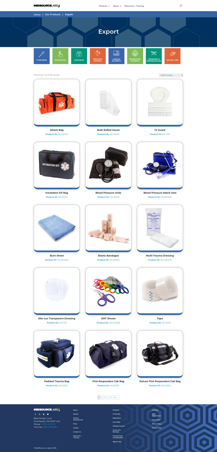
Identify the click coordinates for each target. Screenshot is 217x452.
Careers (75, 428)
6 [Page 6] (114, 397)
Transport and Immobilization (118, 437)
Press (75, 424)
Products (103, 6)
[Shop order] (171, 75)
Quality (75, 414)
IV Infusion (116, 414)
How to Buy (156, 420)
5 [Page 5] (111, 397)
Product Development (78, 419)
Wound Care (117, 442)
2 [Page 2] (101, 397)
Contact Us (77, 432)
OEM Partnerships (156, 415)
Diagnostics (117, 418)
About (116, 6)
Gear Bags (116, 422)
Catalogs (155, 410)
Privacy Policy (157, 428)
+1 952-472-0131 (48, 424)
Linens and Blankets (117, 431)
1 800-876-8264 (50, 427)
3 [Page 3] (105, 397)
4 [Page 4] (108, 397)
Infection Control (119, 426)
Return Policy (157, 424)
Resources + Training (134, 6)
